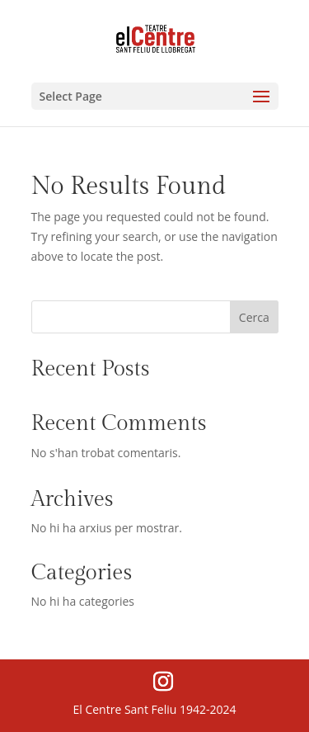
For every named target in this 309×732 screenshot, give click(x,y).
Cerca (254, 317)
